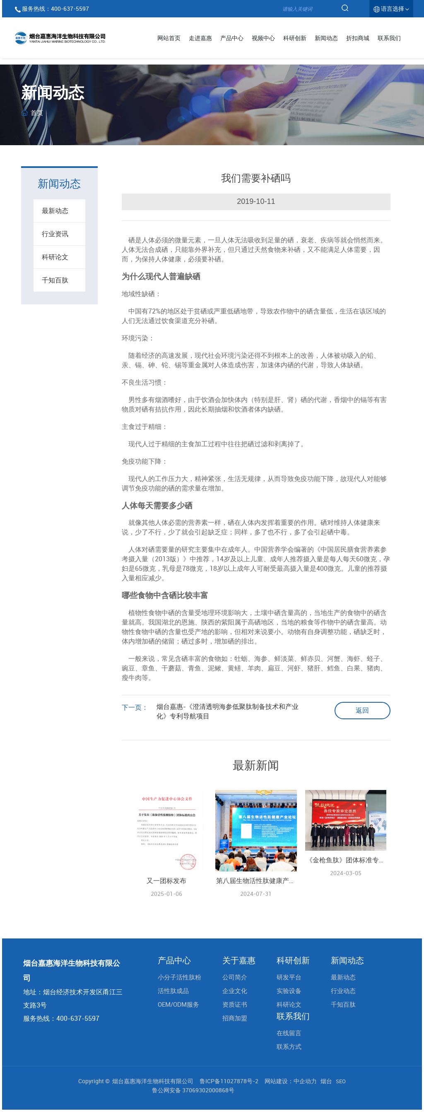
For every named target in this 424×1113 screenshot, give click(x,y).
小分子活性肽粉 (179, 977)
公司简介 (234, 977)
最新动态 (55, 210)
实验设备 (289, 990)
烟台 (326, 1081)
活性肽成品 (173, 990)
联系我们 (293, 1016)
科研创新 (293, 960)
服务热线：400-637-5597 (55, 8)
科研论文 (55, 256)
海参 (260, 658)
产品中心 (174, 960)
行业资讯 (55, 233)
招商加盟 (234, 1018)
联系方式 (289, 1046)
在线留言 (289, 1033)
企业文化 (234, 990)
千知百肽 (55, 280)
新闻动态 (347, 960)
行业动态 (343, 990)
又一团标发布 (166, 880)
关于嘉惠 (238, 960)
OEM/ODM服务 (178, 1004)
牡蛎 (241, 658)
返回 (362, 710)
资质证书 (234, 1004)
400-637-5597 (77, 1018)
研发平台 (289, 977)
